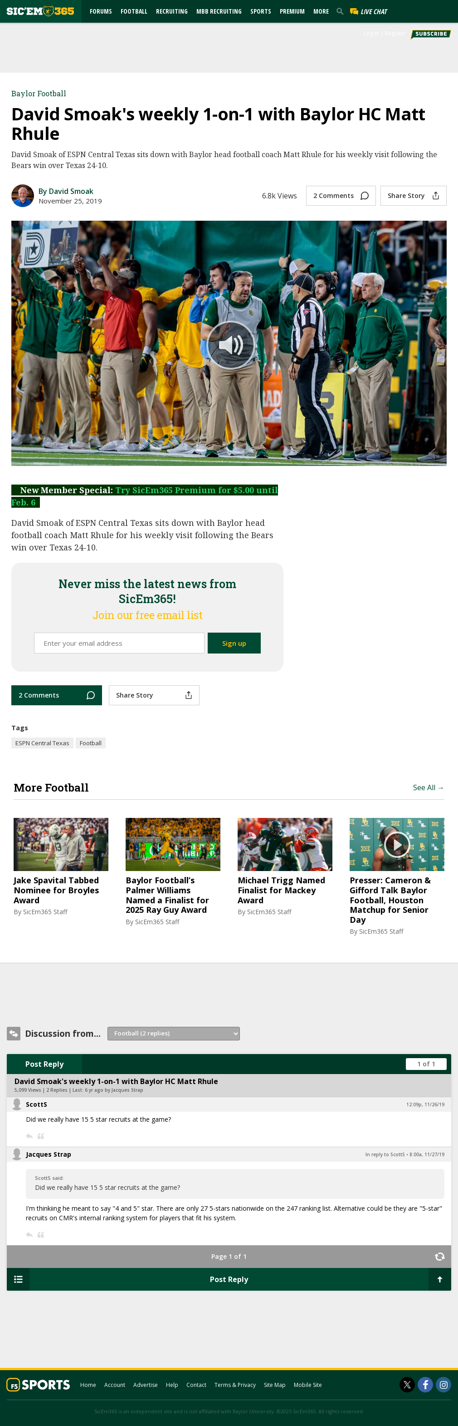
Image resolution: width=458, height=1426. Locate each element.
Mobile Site (308, 1385)
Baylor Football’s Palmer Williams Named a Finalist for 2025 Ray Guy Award (167, 895)
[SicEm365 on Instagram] (443, 1384)
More (321, 11)
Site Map (275, 1385)
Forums (101, 11)
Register (395, 33)
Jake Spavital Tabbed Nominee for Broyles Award (56, 890)
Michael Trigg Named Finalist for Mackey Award (281, 890)
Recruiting (172, 11)
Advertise (145, 1385)
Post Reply (44, 1064)
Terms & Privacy (235, 1385)
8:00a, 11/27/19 (426, 1154)
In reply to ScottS (385, 1154)
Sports (260, 11)
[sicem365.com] (40, 11)
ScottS (36, 1104)
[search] (341, 10)
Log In (371, 33)
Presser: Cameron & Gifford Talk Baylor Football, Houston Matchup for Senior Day (390, 900)
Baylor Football (38, 93)
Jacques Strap (48, 1154)
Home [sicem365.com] (88, 1385)
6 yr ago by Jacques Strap (114, 1090)
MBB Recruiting (219, 11)
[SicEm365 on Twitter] (407, 1384)
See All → (428, 787)
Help (172, 1385)
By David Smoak (66, 191)
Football (134, 11)
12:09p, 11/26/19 (425, 1104)
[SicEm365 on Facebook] (425, 1384)
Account (114, 1385)
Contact (196, 1385)
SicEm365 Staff (45, 911)
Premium (292, 11)
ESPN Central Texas (42, 743)
